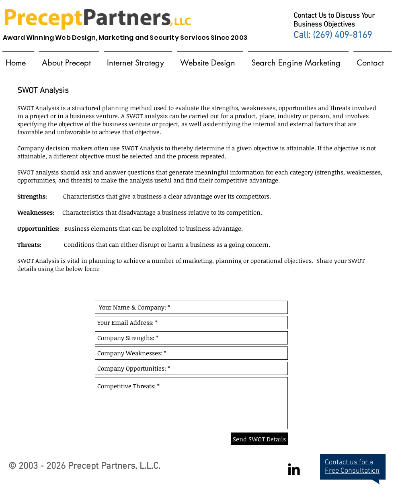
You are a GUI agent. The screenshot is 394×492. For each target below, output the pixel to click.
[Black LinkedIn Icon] (293, 469)
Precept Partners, (102, 466)
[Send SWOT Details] (259, 439)
